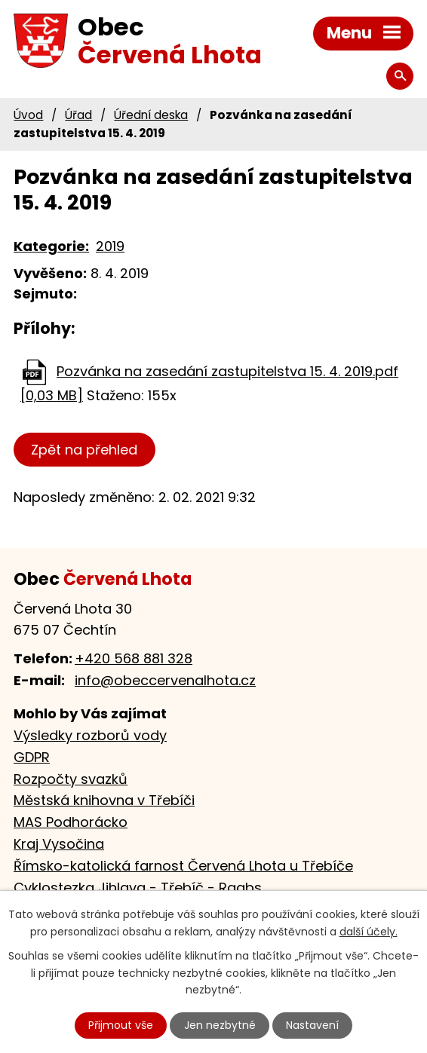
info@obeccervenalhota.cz (165, 680)
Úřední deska (151, 115)
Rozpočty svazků (70, 779)
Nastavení (312, 1025)
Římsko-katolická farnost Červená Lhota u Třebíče (183, 865)
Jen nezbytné (220, 1025)
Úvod (28, 115)
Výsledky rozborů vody (90, 735)
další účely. (368, 930)
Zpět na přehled (84, 449)
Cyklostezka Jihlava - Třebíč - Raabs (138, 887)
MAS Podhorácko (70, 822)
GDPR (32, 757)
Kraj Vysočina (59, 843)
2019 (110, 246)
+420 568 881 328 (133, 658)
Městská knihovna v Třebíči (104, 800)
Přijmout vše (120, 1025)
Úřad (78, 115)
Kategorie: (51, 246)
